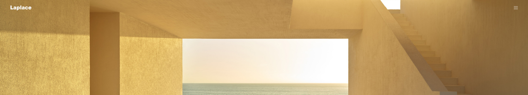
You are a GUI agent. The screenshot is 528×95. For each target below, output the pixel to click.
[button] (516, 8)
